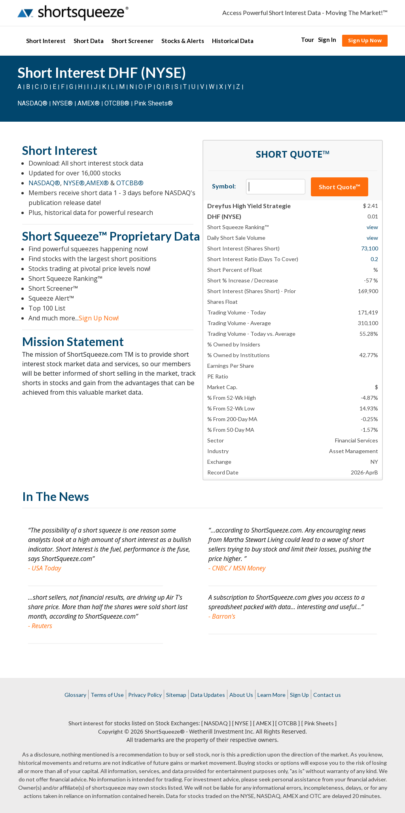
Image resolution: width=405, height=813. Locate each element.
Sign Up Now (365, 40)
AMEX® (89, 103)
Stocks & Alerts (182, 40)
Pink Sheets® (153, 103)
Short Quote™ (339, 186)
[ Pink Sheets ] (319, 723)
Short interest (86, 723)
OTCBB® (116, 103)
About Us (241, 694)
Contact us (327, 694)
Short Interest (46, 40)
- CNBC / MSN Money (236, 568)
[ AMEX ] (263, 723)
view (372, 227)
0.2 (374, 259)
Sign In (327, 39)
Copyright (110, 731)
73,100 (369, 248)
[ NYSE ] (242, 723)
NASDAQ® (32, 103)
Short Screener (132, 40)
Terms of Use (107, 694)
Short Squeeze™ (64, 236)
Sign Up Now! (99, 318)
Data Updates (208, 694)
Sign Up (299, 694)
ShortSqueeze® (165, 731)
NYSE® (63, 103)
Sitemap (176, 694)
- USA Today (44, 568)
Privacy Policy (145, 694)
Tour (307, 39)
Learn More (271, 694)
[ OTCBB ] (287, 723)
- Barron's (221, 616)
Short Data (89, 40)
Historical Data (233, 40)
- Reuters (40, 625)
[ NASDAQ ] (216, 723)
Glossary (75, 694)
